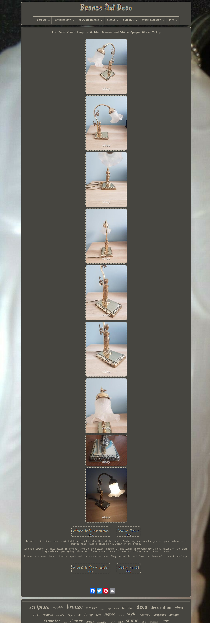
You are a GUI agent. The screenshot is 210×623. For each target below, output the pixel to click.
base (116, 608)
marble (58, 608)
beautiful (60, 615)
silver (102, 609)
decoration (161, 607)
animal (121, 616)
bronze (75, 606)
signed (109, 614)
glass (179, 608)
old (79, 615)
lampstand (160, 614)
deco (141, 607)
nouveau (145, 614)
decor (127, 607)
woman (48, 614)
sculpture (40, 607)
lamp (88, 614)
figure (71, 615)
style (131, 613)
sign (109, 609)
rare (98, 614)
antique (174, 614)
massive (91, 608)
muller (36, 615)
